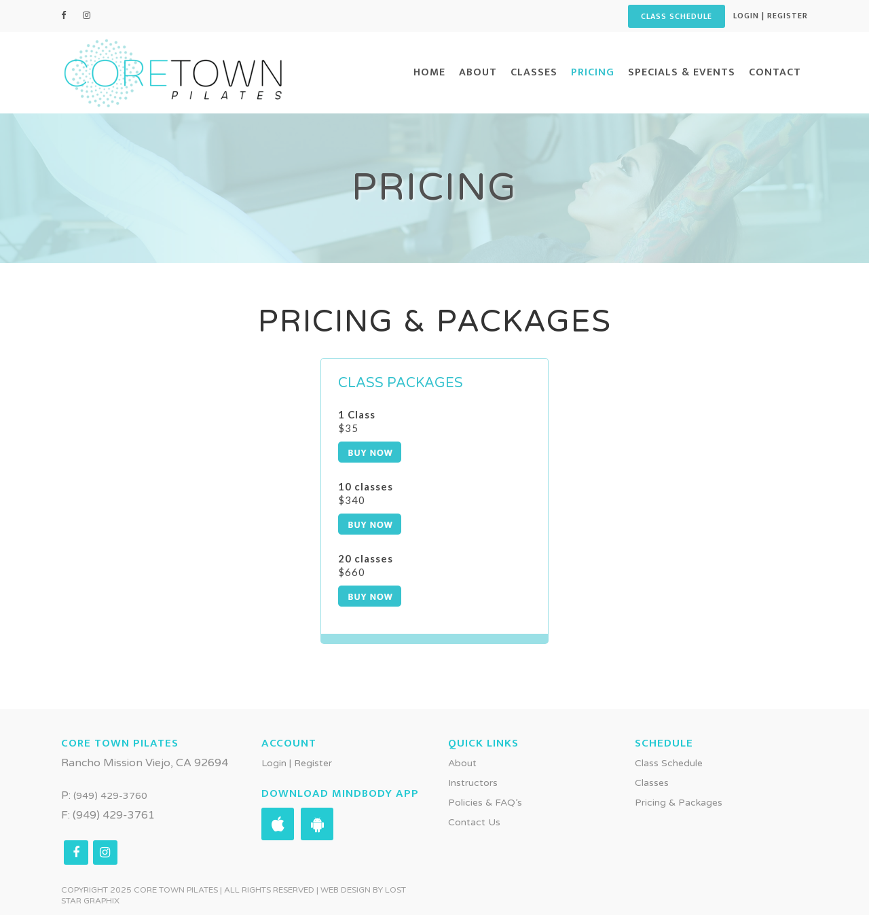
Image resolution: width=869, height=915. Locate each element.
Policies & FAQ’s (485, 802)
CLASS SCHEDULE (676, 16)
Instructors (473, 782)
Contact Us (474, 821)
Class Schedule (669, 762)
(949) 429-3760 (110, 795)
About (462, 762)
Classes (652, 782)
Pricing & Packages (678, 802)
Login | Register (770, 15)
